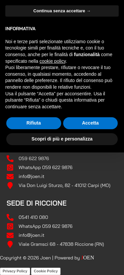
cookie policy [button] (53, 60)
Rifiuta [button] (33, 123)
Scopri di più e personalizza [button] (61, 138)
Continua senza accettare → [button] (62, 10)
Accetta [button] (90, 123)
